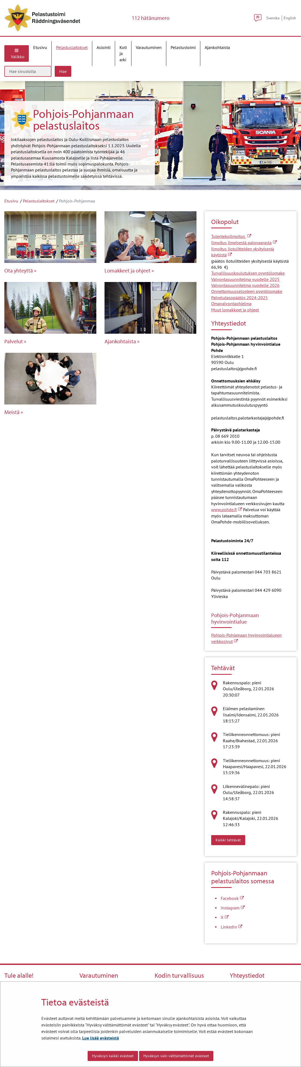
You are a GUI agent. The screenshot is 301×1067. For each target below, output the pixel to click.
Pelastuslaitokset (38, 201)
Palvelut (13, 341)
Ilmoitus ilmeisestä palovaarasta (244, 242)
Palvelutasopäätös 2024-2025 (239, 297)
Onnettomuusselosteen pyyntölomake (246, 291)
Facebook (232, 898)
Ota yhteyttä (18, 270)
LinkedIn (231, 927)
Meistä (12, 412)
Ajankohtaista (120, 341)
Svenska (273, 17)
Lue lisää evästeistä (100, 1038)
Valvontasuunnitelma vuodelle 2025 (245, 279)
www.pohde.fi (226, 509)
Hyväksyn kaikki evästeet (113, 1055)
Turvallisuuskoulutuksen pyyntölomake (248, 273)
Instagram (233, 907)
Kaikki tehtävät (230, 839)
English (290, 17)
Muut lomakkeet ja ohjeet (235, 309)
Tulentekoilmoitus (231, 236)
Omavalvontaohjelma (231, 303)
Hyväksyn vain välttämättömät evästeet (176, 1055)
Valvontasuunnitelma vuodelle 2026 (245, 285)
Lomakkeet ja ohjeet (127, 270)
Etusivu (11, 201)
